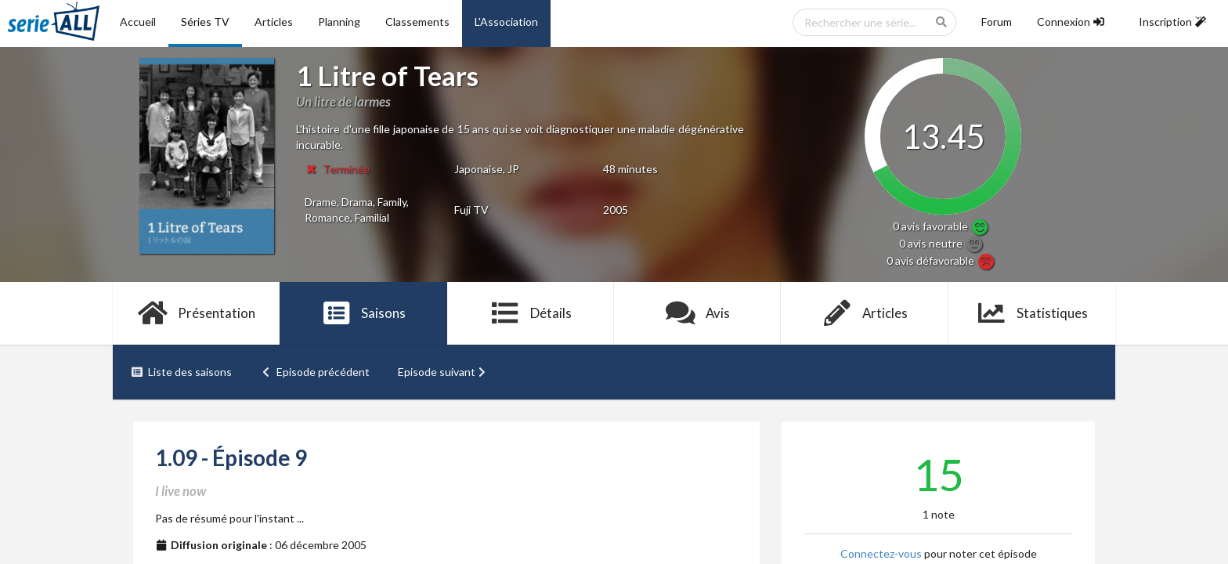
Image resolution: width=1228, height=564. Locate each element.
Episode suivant (443, 371)
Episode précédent (315, 371)
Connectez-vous (881, 553)
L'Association (506, 21)
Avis (697, 313)
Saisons (363, 313)
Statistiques (1032, 313)
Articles (274, 21)
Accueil (138, 21)
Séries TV (205, 21)
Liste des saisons (181, 371)
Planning (339, 21)
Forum (996, 21)
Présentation (196, 313)
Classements (417, 21)
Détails (530, 313)
